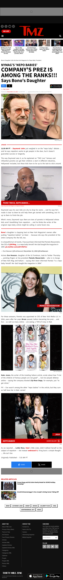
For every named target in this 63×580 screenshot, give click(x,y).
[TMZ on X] (5, 26)
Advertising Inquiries (28, 534)
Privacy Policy (54, 532)
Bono (7, 506)
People (4, 558)
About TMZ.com (7, 527)
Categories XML (6, 553)
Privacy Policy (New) (8, 529)
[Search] (60, 36)
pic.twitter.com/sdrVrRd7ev (16, 247)
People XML (5, 561)
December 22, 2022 (31, 251)
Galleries (4, 555)
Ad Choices (5, 534)
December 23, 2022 (12, 92)
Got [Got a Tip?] (6, 31)
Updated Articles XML (8, 547)
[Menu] (2, 36)
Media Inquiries (26, 537)
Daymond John (17, 506)
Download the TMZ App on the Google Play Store (53, 576)
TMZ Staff (6, 89)
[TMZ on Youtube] (9, 26)
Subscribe (56, 538)
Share (21, 465)
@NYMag (12, 244)
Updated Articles (7, 545)
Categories (5, 550)
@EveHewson (43, 251)
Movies (34, 506)
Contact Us (25, 527)
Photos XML (5, 563)
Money (27, 506)
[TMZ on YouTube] (52, 546)
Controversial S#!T (27, 510)
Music (39, 510)
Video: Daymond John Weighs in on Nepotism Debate (12, 206)
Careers (24, 532)
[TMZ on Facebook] (2, 26)
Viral (54, 506)
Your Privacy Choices (8, 537)
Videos (4, 566)
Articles (4, 540)
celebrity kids (45, 506)
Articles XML (6, 542)
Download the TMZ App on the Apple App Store (36, 576)
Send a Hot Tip (26, 529)
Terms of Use (6, 532)
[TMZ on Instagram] (13, 26)
